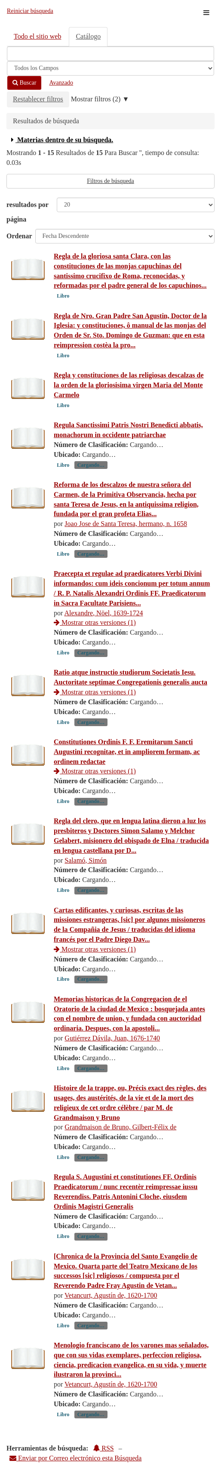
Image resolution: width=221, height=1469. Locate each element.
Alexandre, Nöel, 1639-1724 (103, 613)
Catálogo (88, 36)
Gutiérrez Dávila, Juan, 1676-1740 (112, 1038)
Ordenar (19, 236)
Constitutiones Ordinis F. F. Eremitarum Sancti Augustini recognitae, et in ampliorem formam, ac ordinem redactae (127, 751)
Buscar (24, 82)
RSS (103, 1448)
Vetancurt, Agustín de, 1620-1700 (110, 1295)
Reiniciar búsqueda (30, 11)
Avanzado (61, 82)
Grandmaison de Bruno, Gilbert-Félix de (120, 1127)
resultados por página (27, 212)
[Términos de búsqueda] (110, 53)
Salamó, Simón (85, 860)
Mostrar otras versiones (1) (95, 622)
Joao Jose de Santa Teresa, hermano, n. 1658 (125, 523)
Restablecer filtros (38, 99)
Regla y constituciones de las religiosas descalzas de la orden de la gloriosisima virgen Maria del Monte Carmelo (129, 384)
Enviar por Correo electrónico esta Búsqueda (75, 1458)
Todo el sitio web (37, 36)
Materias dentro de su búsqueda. (61, 139)
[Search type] (110, 68)
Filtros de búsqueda (110, 181)
